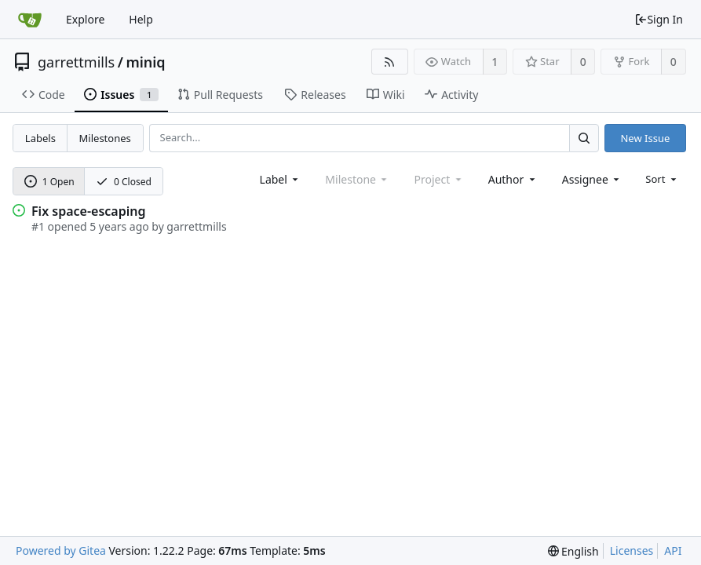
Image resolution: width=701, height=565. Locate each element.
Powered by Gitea (61, 550)
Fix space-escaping (88, 211)
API (672, 550)
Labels (40, 138)
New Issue (645, 138)
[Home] (30, 19)
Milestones (105, 138)
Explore (85, 19)
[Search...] (584, 137)
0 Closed (124, 181)
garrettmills (76, 62)
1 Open (49, 181)
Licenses (632, 550)
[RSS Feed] (389, 62)
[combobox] (281, 179)
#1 (38, 226)
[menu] (662, 179)
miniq (145, 62)
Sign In (658, 19)
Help (141, 19)
